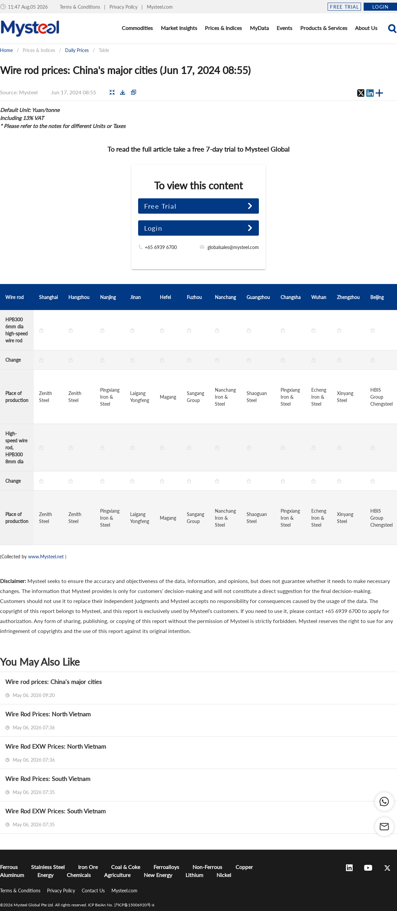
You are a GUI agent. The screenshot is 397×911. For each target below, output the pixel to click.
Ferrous (9, 867)
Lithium (194, 875)
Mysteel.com (160, 7)
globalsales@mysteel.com (233, 247)
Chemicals (79, 875)
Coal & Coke (125, 867)
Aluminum (12, 875)
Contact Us (94, 890)
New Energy (158, 875)
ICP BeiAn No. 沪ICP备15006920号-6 (121, 904)
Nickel (224, 875)
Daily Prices (77, 50)
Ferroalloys (166, 867)
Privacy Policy (124, 7)
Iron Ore (88, 867)
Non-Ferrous (207, 867)
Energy (45, 875)
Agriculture (117, 875)
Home (6, 50)
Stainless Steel (48, 867)
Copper (244, 867)
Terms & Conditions (80, 7)
